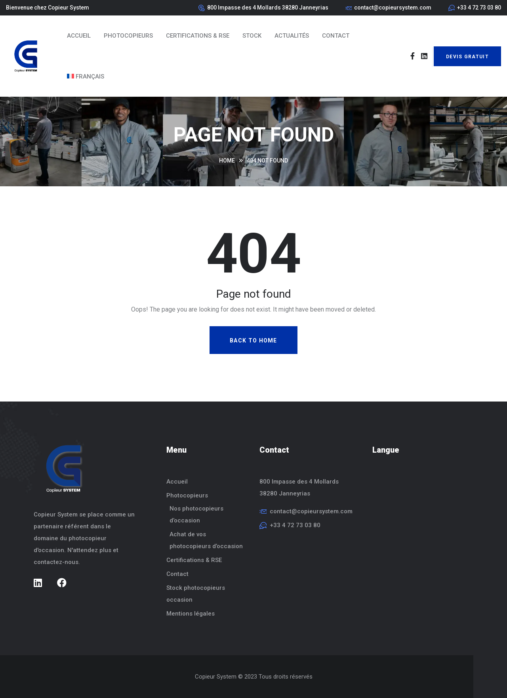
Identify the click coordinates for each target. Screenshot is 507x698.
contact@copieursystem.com (392, 7)
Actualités (291, 35)
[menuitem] (86, 76)
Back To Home (253, 340)
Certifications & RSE (197, 35)
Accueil (79, 35)
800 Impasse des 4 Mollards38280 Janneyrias (299, 487)
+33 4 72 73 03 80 (479, 7)
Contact (335, 35)
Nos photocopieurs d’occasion (196, 514)
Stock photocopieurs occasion (195, 593)
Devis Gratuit (467, 56)
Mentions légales (190, 613)
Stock (251, 35)
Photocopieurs (128, 35)
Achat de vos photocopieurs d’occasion (206, 540)
